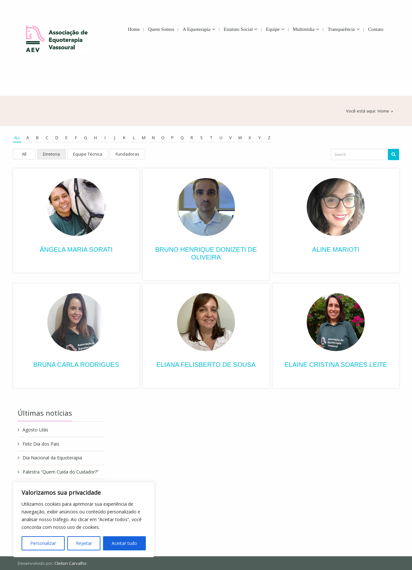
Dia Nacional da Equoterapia (52, 458)
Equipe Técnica (87, 154)
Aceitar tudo (124, 543)
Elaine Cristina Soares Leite (336, 364)
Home (383, 111)
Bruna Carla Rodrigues (76, 364)
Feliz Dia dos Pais (41, 444)
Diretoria (51, 154)
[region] (83, 519)
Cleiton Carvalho (70, 563)
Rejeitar (84, 543)
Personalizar (43, 543)
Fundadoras (127, 154)
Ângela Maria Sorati (76, 249)
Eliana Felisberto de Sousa (206, 364)
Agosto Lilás (35, 430)
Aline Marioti (336, 249)
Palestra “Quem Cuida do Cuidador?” (60, 472)
